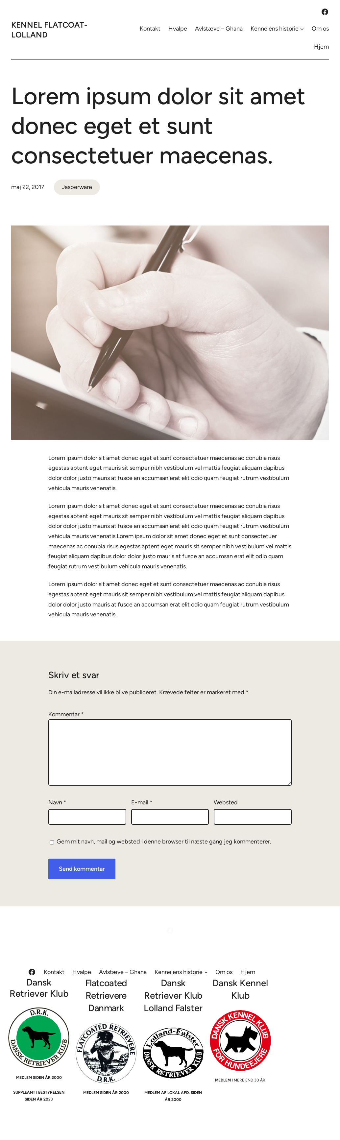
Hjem (321, 46)
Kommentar (66, 714)
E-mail (142, 802)
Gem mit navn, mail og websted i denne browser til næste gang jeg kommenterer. (164, 841)
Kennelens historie (275, 28)
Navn (57, 802)
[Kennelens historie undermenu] (302, 29)
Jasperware (77, 187)
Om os (320, 28)
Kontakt (150, 28)
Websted (226, 802)
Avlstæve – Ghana (219, 28)
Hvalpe (177, 28)
